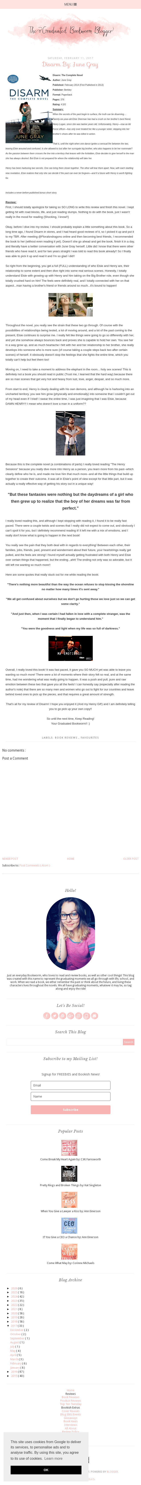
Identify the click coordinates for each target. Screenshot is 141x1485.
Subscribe (70, 1110)
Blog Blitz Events (70, 1414)
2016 (14, 1371)
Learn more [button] (53, 1458)
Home (70, 858)
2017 (14, 1325)
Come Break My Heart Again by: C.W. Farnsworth (70, 1159)
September (17, 1338)
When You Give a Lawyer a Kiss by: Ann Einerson (70, 1211)
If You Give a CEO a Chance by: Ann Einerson (70, 1237)
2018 (14, 1321)
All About (70, 1428)
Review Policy (70, 1431)
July (12, 1346)
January (15, 1367)
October (15, 1334)
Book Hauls (71, 1421)
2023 (14, 1300)
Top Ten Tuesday (70, 1404)
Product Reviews (70, 1400)
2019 (14, 1317)
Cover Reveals (70, 1411)
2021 (14, 1309)
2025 (14, 1292)
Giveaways (70, 1418)
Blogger (112, 1471)
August (15, 1342)
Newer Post (10, 858)
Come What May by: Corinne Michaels (70, 1263)
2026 (14, 1288)
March (14, 1359)
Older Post (131, 858)
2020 (14, 1313)
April (13, 1355)
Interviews (70, 1424)
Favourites (90, 737)
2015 (14, 1376)
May (13, 1350)
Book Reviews (67, 737)
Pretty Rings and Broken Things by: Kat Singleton (70, 1185)
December (17, 1330)
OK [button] (46, 1470)
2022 (14, 1305)
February (16, 1363)
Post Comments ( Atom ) (34, 865)
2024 (14, 1296)
